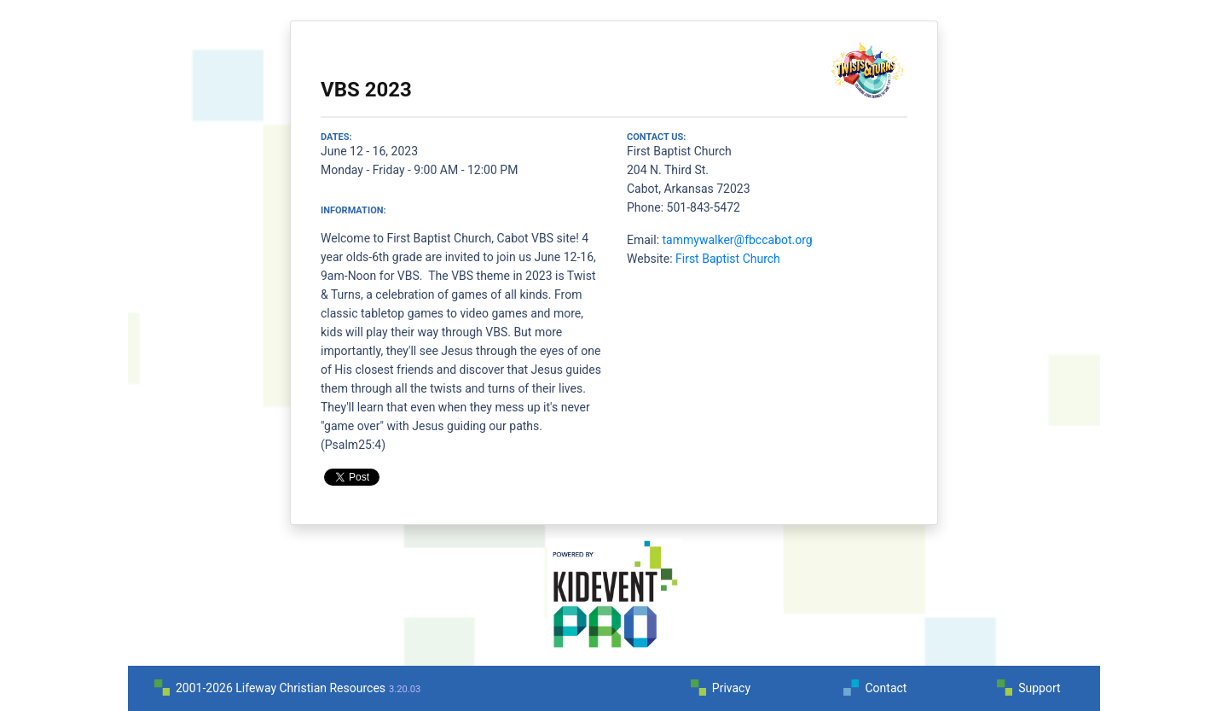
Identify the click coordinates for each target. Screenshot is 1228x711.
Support (1039, 688)
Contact (886, 688)
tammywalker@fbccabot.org (738, 240)
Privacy (731, 688)
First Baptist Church (727, 258)
